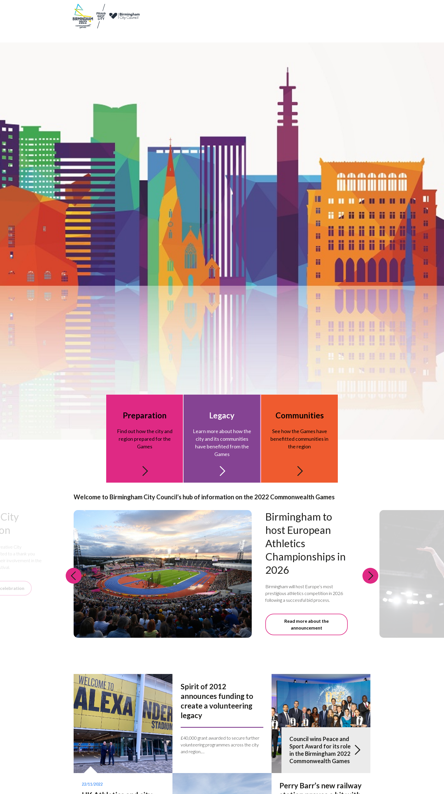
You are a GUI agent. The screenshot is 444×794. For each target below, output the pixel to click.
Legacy (283, 26)
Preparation (258, 26)
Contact (320, 10)
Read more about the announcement (306, 627)
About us (233, 10)
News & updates (293, 10)
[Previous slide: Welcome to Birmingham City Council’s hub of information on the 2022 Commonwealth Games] (74, 578)
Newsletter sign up (351, 11)
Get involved (309, 26)
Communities (342, 26)
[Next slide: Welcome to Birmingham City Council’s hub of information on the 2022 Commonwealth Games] (370, 578)
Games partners (260, 10)
